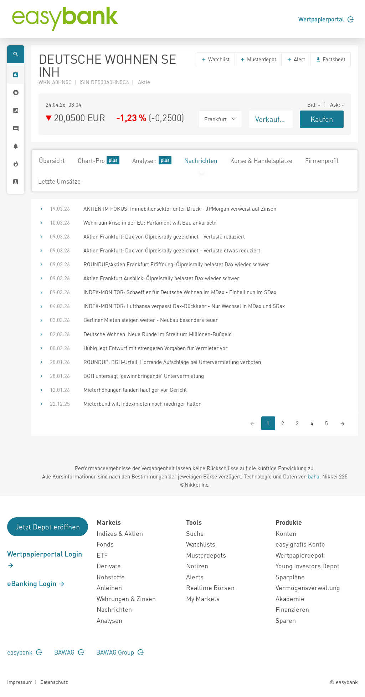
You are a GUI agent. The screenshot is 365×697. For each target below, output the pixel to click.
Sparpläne (290, 577)
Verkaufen (271, 119)
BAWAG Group (120, 652)
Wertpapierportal (326, 19)
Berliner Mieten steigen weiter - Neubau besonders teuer (150, 319)
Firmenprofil (322, 160)
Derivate (109, 566)
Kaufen (321, 119)
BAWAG (69, 652)
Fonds (105, 544)
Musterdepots (206, 555)
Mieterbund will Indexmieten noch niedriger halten (142, 403)
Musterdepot (258, 59)
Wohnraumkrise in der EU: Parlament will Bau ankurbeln (149, 222)
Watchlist (215, 59)
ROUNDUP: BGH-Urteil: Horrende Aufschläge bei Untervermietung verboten (172, 361)
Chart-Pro (98, 160)
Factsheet (330, 59)
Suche (195, 533)
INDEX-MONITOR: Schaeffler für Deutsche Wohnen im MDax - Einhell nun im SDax (179, 292)
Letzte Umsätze (59, 181)
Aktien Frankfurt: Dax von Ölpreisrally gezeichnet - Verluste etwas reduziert (171, 250)
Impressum (19, 681)
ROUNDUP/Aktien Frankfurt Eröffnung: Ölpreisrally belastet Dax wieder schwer (176, 264)
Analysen (151, 160)
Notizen (197, 566)
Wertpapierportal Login (44, 559)
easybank (24, 652)
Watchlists (200, 544)
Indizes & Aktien (120, 533)
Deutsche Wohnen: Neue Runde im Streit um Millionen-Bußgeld (157, 334)
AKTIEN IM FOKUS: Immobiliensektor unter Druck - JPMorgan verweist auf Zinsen (179, 208)
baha (313, 476)
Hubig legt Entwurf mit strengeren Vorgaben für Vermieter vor (155, 348)
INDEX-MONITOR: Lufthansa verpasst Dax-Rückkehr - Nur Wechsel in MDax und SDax (184, 305)
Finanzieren (292, 609)
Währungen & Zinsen (126, 598)
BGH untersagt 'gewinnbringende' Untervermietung (143, 375)
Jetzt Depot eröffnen (47, 526)
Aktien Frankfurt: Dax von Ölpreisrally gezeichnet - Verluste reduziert (164, 236)
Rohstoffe (111, 577)
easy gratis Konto (300, 544)
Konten (286, 533)
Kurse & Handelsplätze (261, 160)
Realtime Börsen (210, 587)
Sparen (286, 620)
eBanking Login (36, 583)
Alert (296, 59)
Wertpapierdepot (300, 555)
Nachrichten (200, 160)
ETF (102, 555)
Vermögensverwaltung (308, 587)
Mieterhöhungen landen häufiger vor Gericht (135, 389)
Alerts (195, 577)
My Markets (203, 598)
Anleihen (109, 587)
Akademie (290, 598)
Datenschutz (54, 681)
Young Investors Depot (307, 566)
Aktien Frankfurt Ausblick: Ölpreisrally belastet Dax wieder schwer (161, 278)
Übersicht (52, 160)
